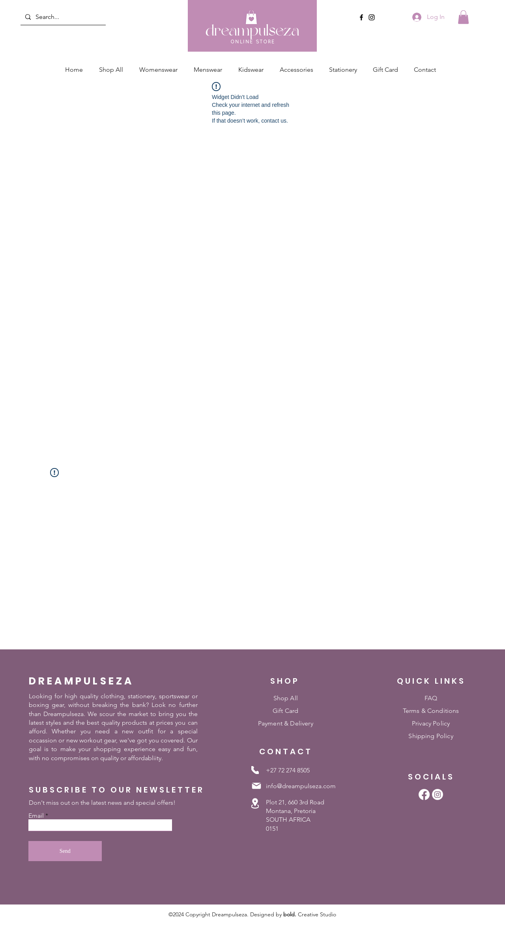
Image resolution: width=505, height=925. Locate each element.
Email (36, 816)
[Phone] (255, 770)
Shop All (285, 698)
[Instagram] (372, 17)
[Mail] (256, 786)
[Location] (255, 803)
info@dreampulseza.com (301, 786)
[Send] (65, 851)
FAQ (431, 698)
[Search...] (62, 17)
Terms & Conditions (431, 710)
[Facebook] (361, 17)
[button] (463, 17)
